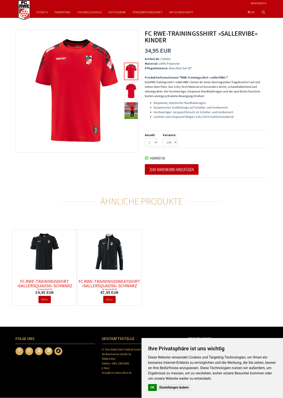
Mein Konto (258, 3)
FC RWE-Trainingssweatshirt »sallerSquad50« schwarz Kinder (109, 285)
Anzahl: (150, 135)
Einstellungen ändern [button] (174, 387)
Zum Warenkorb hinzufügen (171, 169)
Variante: (169, 135)
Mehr (44, 299)
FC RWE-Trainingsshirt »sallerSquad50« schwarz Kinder (44, 285)
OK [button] (152, 387)
